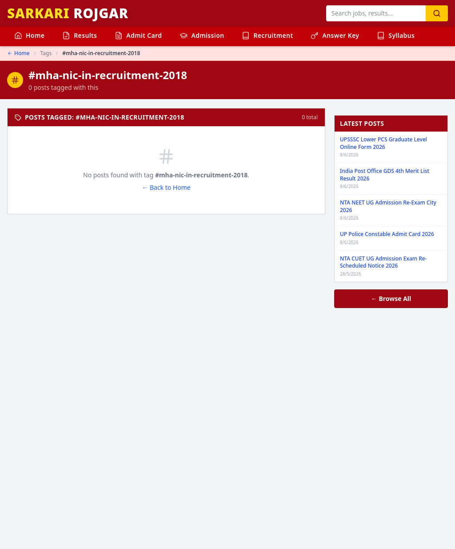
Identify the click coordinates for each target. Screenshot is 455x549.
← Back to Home (166, 187)
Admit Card (138, 35)
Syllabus (396, 35)
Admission (202, 35)
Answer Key (335, 35)
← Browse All (391, 298)
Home (29, 35)
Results (79, 35)
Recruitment (267, 35)
